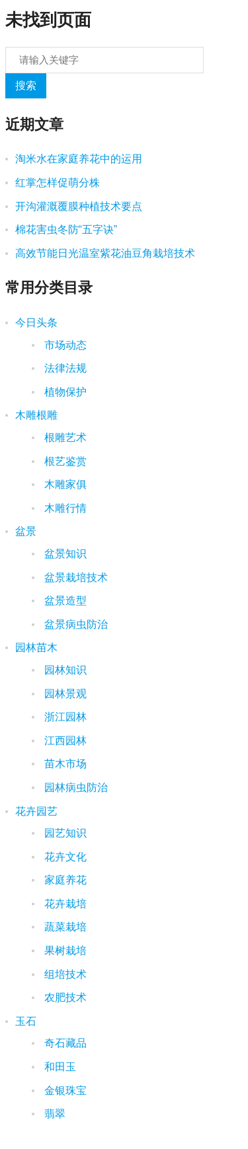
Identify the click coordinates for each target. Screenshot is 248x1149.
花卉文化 (64, 856)
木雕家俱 (64, 484)
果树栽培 (64, 950)
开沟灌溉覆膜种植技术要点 (78, 206)
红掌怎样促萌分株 (57, 182)
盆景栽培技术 (75, 577)
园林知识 (64, 670)
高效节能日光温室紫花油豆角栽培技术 (105, 253)
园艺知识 (64, 833)
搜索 (25, 85)
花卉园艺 (36, 811)
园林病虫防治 (75, 787)
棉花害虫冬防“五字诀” (66, 229)
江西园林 (64, 740)
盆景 (25, 531)
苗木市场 (64, 763)
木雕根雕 (36, 415)
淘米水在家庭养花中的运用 (78, 158)
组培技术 (64, 974)
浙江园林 (64, 716)
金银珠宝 (64, 1090)
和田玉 (59, 1066)
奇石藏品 (64, 1043)
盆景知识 (64, 553)
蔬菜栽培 (64, 926)
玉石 (25, 1021)
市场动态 (64, 345)
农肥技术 (64, 997)
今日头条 (36, 322)
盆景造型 (64, 600)
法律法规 (64, 368)
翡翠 (53, 1113)
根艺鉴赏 (64, 461)
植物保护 (64, 392)
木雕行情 (64, 508)
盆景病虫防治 (75, 624)
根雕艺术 (64, 437)
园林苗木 (36, 647)
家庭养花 (64, 880)
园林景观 (64, 693)
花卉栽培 (64, 903)
